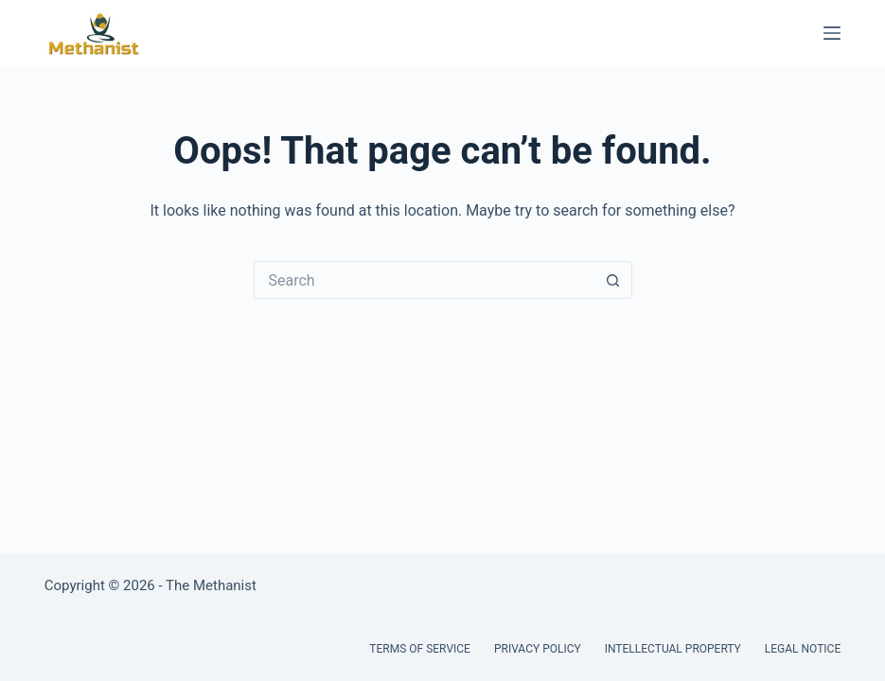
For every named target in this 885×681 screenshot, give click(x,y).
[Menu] (832, 33)
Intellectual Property (673, 648)
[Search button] (613, 280)
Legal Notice (803, 648)
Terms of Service (419, 648)
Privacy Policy (537, 648)
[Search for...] (424, 280)
